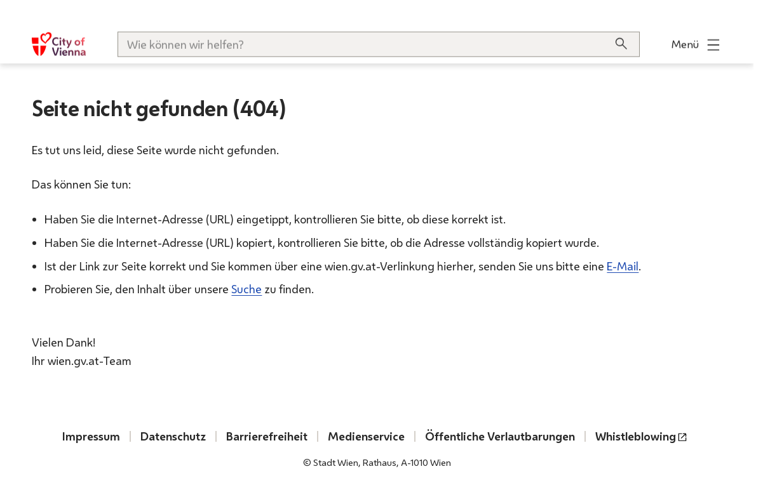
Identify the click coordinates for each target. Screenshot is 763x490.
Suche (246, 288)
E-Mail (622, 265)
